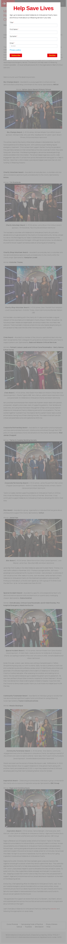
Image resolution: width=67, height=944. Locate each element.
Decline (52, 55)
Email (12, 43)
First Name (14, 29)
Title (12, 22)
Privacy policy (15, 50)
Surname (13, 36)
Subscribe (15, 55)
